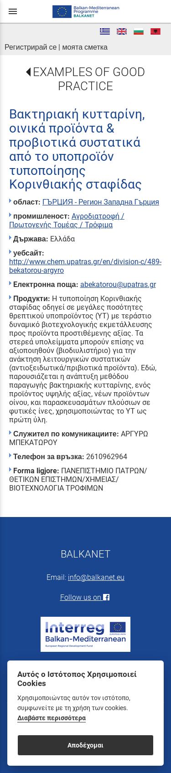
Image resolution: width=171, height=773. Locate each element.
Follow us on (85, 597)
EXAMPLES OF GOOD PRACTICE (89, 79)
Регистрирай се (31, 47)
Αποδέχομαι (85, 745)
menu (12, 11)
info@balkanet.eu (96, 577)
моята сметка (85, 47)
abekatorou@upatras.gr (118, 284)
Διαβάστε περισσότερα (51, 718)
